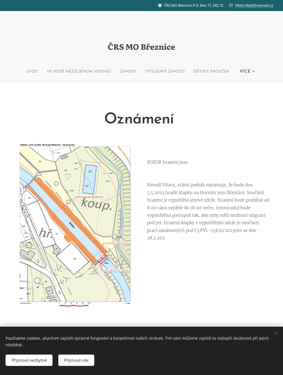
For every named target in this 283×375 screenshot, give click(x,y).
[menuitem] (21, 72)
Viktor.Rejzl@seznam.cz (254, 5)
